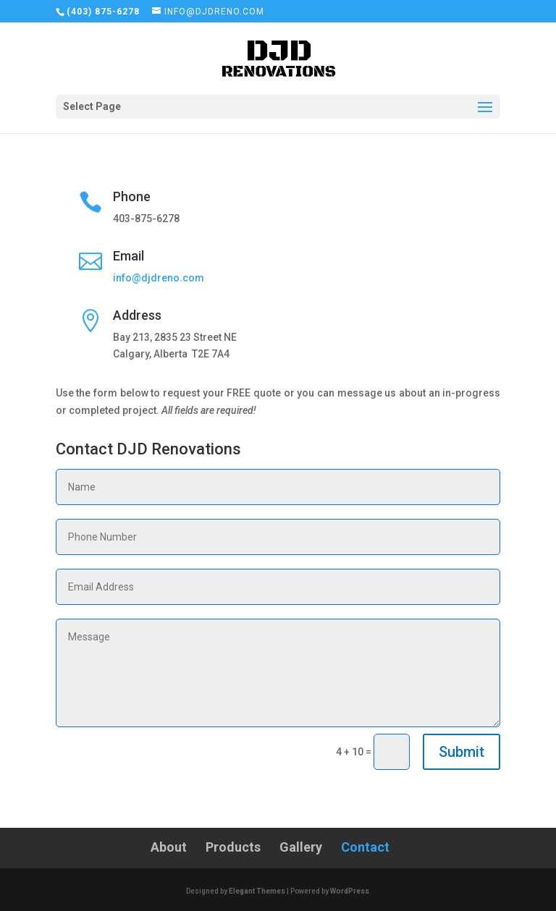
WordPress (349, 891)
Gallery (300, 847)
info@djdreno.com (158, 278)
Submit (461, 751)
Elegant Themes (257, 891)
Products (233, 847)
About (169, 847)
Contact (365, 847)
